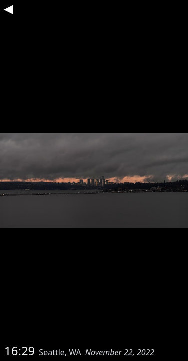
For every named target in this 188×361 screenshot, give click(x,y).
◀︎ (8, 8)
